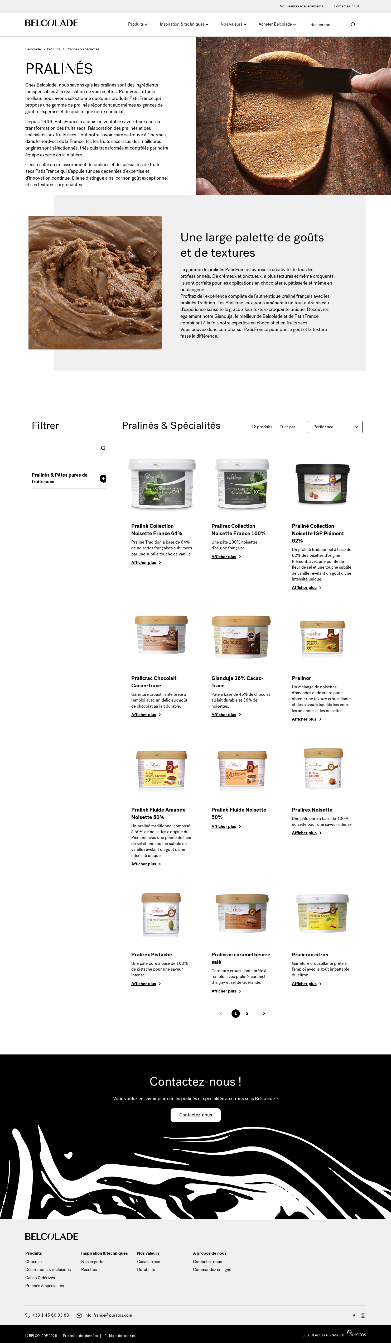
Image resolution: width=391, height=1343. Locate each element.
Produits (136, 24)
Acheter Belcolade (275, 24)
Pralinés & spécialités (44, 1285)
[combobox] (69, 448)
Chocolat (33, 1261)
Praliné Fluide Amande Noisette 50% (158, 813)
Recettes (89, 1269)
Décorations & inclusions (48, 1269)
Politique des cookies (120, 1336)
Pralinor (301, 678)
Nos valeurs (231, 24)
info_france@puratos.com (104, 1315)
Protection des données (80, 1336)
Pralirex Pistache (151, 954)
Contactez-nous (346, 6)
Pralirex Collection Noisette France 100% (238, 529)
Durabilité (146, 1269)
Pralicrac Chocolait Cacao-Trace (154, 682)
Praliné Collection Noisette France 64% (156, 529)
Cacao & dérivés (40, 1277)
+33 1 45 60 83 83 (47, 1315)
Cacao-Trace (148, 1261)
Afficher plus (143, 562)
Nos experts (92, 1261)
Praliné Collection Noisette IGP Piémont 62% (318, 533)
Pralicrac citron (310, 954)
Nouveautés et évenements (301, 6)
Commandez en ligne (212, 1269)
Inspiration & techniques (182, 24)
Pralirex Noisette (312, 809)
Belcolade (33, 49)
